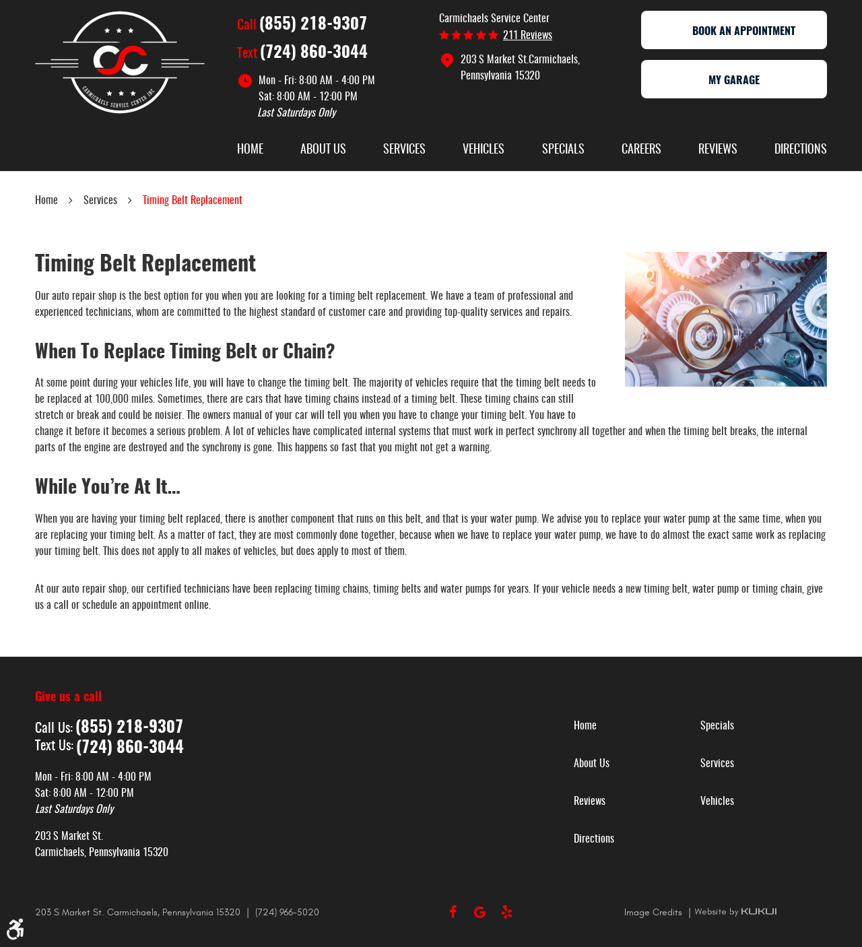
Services (404, 150)
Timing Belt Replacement (192, 200)
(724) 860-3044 (314, 53)
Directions (800, 150)
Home (250, 150)
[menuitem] (250, 151)
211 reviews (527, 35)
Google (479, 912)
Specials (563, 150)
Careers (641, 150)
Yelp (506, 912)
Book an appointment (734, 31)
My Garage (734, 80)
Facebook (452, 912)
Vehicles (483, 150)
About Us (323, 150)
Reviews (717, 150)
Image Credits (654, 912)
